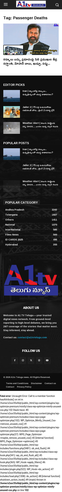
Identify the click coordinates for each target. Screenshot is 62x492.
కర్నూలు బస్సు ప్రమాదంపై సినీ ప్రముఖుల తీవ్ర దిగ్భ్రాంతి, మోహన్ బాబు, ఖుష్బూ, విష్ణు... (30, 61)
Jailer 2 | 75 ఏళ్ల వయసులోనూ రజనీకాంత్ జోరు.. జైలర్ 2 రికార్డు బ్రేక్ (38, 109)
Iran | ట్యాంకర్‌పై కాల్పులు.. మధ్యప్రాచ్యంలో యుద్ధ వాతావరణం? (38, 92)
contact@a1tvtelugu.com (32, 337)
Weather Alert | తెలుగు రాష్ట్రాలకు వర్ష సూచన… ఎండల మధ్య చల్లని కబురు (40, 125)
